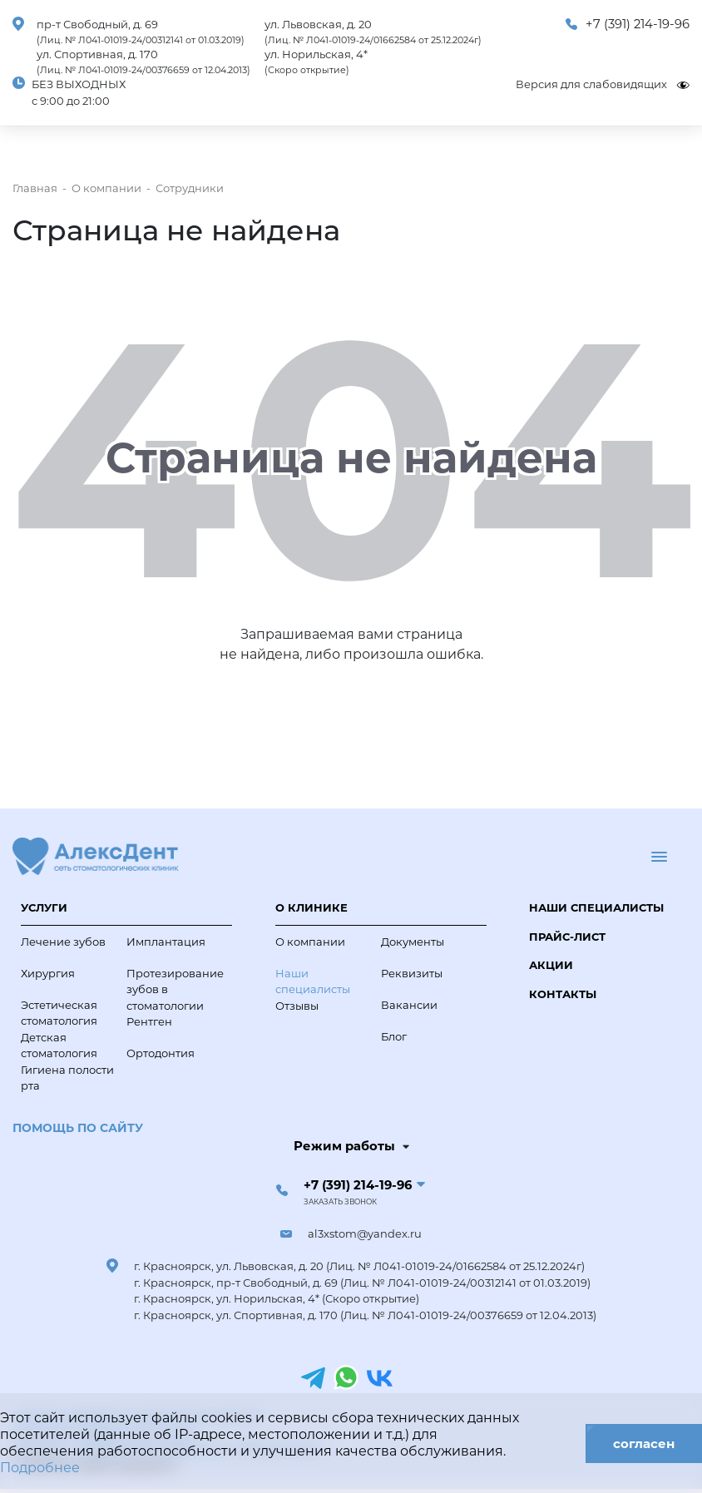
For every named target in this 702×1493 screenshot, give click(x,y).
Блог (394, 1036)
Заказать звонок (340, 1202)
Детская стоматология (59, 1045)
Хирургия (48, 973)
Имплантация (165, 941)
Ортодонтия (160, 1053)
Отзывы (297, 1005)
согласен (644, 1443)
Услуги (44, 907)
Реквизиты (411, 973)
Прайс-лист (567, 936)
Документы (412, 941)
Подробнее (40, 1468)
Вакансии (409, 1004)
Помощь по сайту (77, 1127)
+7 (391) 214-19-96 (638, 24)
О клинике (311, 907)
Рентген (149, 1021)
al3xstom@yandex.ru (365, 1233)
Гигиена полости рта (67, 1078)
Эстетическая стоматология (59, 1013)
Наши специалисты (312, 981)
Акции (551, 964)
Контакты (562, 994)
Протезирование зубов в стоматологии (175, 989)
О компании (310, 941)
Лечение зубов (63, 941)
